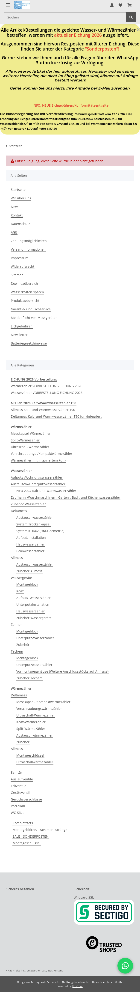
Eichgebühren (21, 326)
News (15, 206)
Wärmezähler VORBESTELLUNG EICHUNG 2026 (46, 386)
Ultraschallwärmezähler (34, 762)
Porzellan (18, 806)
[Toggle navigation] (8, 3)
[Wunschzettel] (120, 5)
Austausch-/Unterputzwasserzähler (38, 484)
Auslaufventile (22, 779)
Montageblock (27, 584)
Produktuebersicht (25, 300)
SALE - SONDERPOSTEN (31, 836)
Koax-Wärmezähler (31, 722)
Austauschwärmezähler (34, 735)
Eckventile (18, 786)
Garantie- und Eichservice (31, 309)
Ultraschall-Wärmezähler (30, 447)
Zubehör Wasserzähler (28, 504)
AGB (14, 232)
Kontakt (17, 215)
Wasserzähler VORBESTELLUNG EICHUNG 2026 (46, 392)
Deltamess (19, 511)
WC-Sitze (17, 812)
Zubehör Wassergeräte (34, 618)
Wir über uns (21, 198)
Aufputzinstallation (31, 537)
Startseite (18, 189)
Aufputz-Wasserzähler (33, 598)
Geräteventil (20, 792)
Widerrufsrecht (22, 266)
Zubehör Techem (29, 678)
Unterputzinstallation (32, 604)
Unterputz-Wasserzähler (35, 638)
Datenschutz (20, 224)
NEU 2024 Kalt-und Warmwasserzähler (46, 491)
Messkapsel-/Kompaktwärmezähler (43, 702)
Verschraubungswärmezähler (39, 708)
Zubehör (22, 644)
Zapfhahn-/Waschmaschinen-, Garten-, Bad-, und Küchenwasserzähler (65, 497)
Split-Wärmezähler (25, 440)
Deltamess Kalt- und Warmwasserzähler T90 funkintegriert (56, 416)
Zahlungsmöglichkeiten (29, 241)
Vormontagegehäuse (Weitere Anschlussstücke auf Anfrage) (62, 671)
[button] (112, 5)
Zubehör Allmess (29, 571)
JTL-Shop (77, 986)
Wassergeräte (21, 577)
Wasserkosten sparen (27, 292)
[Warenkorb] (129, 5)
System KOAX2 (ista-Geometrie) (40, 531)
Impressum (19, 258)
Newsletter (19, 335)
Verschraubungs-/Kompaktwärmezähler (41, 453)
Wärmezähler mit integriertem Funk (38, 460)
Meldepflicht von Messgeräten (34, 317)
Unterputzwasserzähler (34, 664)
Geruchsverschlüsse (26, 799)
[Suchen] (65, 17)
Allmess (17, 557)
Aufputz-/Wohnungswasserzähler (36, 477)
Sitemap (17, 275)
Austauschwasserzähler (34, 517)
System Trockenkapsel (33, 524)
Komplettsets (23, 823)
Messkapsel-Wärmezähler (31, 433)
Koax (20, 591)
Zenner (16, 624)
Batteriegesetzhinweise (29, 343)
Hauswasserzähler (30, 544)
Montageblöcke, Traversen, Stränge (40, 829)
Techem (17, 651)
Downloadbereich (24, 283)
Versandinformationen (28, 249)
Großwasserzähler (30, 551)
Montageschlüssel (30, 755)
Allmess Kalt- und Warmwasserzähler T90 (43, 410)
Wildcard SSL (84, 897)
